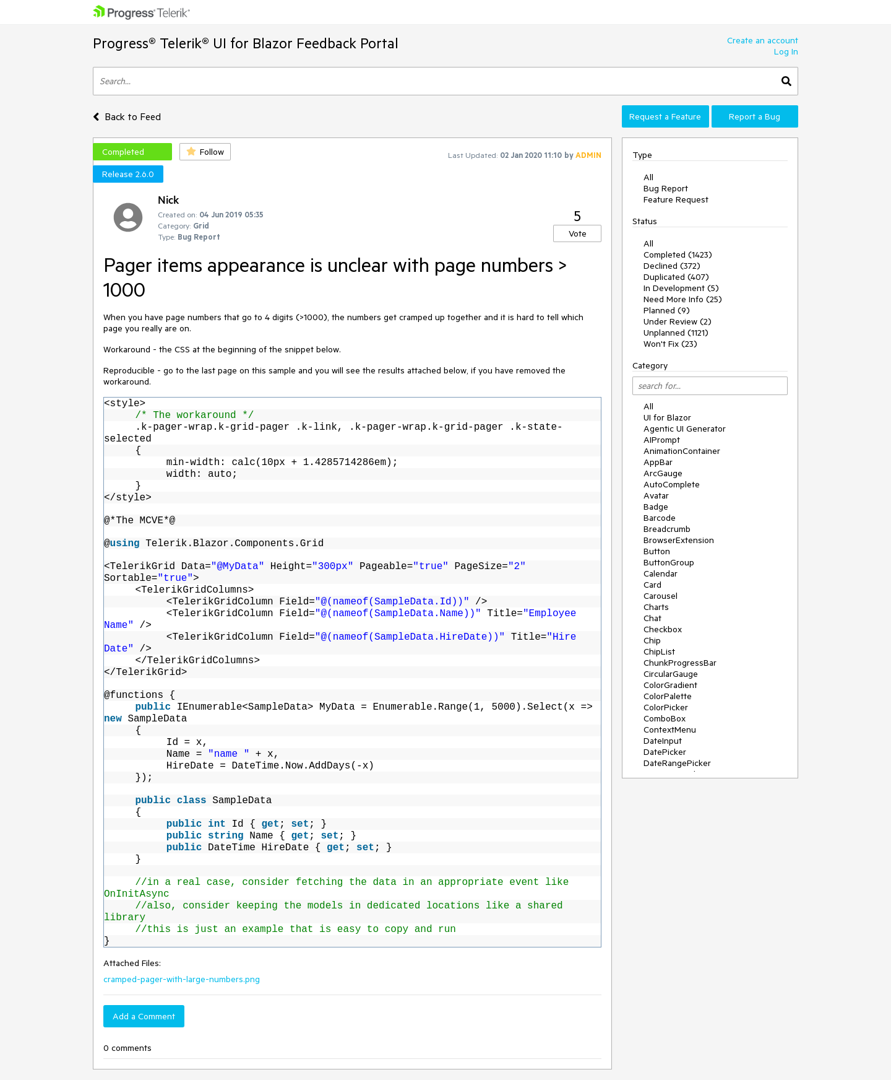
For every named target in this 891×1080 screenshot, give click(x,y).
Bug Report (666, 188)
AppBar (658, 462)
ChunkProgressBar (680, 662)
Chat (652, 618)
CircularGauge (671, 673)
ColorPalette (668, 696)
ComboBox (665, 718)
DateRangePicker (677, 763)
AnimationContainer (682, 450)
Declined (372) (672, 265)
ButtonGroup (669, 562)
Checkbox (663, 629)
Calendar (661, 573)
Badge (656, 506)
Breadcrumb (667, 528)
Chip (652, 640)
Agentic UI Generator (685, 428)
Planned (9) (667, 310)
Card (652, 584)
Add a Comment (144, 1016)
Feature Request (676, 199)
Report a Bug (754, 116)
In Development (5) (681, 288)
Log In (786, 51)
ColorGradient (670, 684)
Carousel (661, 595)
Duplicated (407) (676, 276)
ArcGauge (663, 473)
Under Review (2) (678, 321)
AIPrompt (662, 439)
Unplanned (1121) (676, 332)
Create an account (762, 40)
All (648, 177)
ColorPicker (666, 707)
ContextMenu (670, 729)
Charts (656, 606)
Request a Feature (665, 116)
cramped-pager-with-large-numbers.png (181, 979)
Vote (578, 233)
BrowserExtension (679, 540)
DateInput (663, 740)
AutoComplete (672, 484)
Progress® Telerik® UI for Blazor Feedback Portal (245, 43)
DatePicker (665, 751)
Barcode (660, 517)
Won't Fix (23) (670, 343)
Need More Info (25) (683, 299)
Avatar (656, 495)
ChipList (659, 651)
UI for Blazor (667, 417)
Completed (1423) (678, 254)
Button (657, 551)
